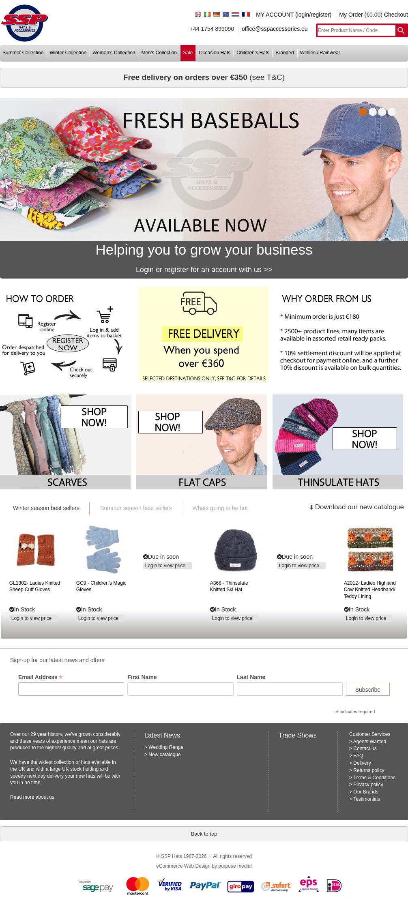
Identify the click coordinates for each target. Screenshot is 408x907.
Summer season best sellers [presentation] (136, 508)
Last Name (251, 677)
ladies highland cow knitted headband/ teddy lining (370, 590)
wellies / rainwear (320, 53)
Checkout (396, 14)
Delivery (362, 763)
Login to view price (31, 618)
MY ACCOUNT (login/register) (293, 14)
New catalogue (164, 754)
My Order (351, 14)
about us (45, 797)
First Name (142, 677)
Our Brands (365, 792)
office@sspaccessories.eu (275, 29)
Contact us (364, 748)
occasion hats (214, 53)
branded (284, 53)
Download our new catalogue (359, 507)
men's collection (159, 53)
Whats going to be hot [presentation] (220, 508)
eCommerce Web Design (183, 866)
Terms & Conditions (374, 777)
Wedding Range (165, 747)
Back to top (204, 834)
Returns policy (368, 770)
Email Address (40, 677)
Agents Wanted (370, 741)
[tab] (45, 508)
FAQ (358, 756)
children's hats (252, 53)
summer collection (22, 53)
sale (188, 53)
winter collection (67, 53)
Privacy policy (368, 784)
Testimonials (366, 799)
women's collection (113, 53)
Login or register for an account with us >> (204, 270)
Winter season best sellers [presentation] (46, 508)
